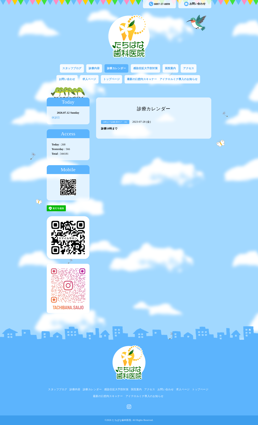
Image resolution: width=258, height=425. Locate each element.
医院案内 (170, 68)
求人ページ (89, 79)
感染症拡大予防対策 (145, 68)
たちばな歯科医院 (121, 420)
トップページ (111, 79)
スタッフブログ (71, 68)
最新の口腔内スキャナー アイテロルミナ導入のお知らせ (162, 79)
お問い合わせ (195, 4)
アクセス (188, 68)
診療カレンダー (116, 68)
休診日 (56, 117)
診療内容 (94, 68)
